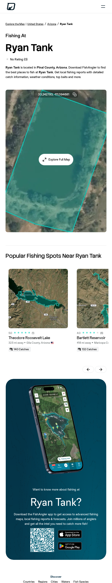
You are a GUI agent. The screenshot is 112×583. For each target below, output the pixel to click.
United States (35, 24)
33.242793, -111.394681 (57, 94)
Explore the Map (15, 24)
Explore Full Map (59, 159)
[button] (56, 159)
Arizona (51, 24)
